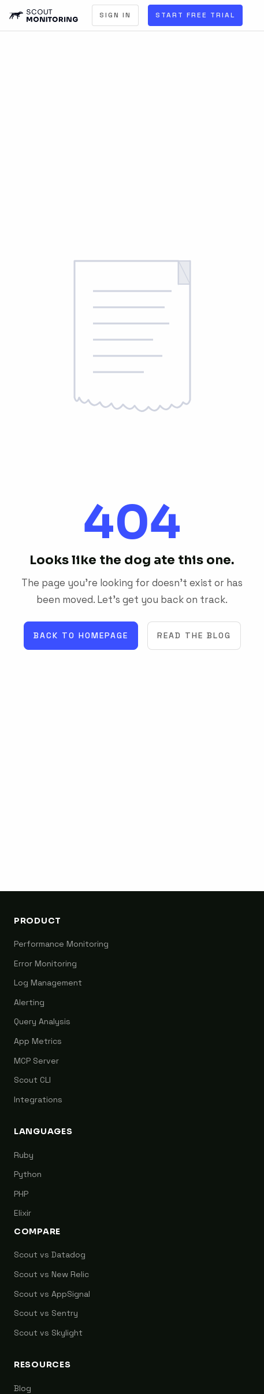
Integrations (38, 1099)
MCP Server (36, 1060)
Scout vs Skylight (48, 1332)
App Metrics (38, 1041)
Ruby (24, 1155)
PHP (21, 1194)
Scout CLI (32, 1080)
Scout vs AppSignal (52, 1294)
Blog (22, 1388)
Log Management (48, 982)
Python (28, 1174)
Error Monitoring (45, 963)
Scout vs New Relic (51, 1274)
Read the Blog (194, 635)
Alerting (29, 1002)
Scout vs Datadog (49, 1254)
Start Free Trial (195, 15)
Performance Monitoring (61, 944)
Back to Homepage (81, 635)
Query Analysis (42, 1021)
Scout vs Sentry (46, 1313)
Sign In (115, 15)
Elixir (22, 1213)
